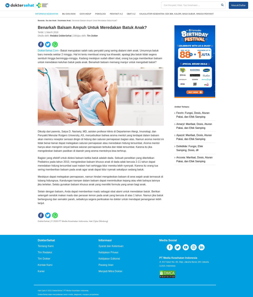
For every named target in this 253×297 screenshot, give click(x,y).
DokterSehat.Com (48, 50)
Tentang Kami (46, 246)
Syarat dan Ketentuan (111, 246)
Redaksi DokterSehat (60, 35)
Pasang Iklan (106, 265)
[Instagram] (194, 247)
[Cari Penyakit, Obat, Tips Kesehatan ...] (191, 5)
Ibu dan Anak (51, 20)
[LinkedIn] (201, 247)
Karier (41, 271)
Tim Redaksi (45, 252)
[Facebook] (170, 247)
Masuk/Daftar (238, 5)
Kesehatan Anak (64, 20)
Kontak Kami (45, 265)
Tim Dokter (92, 35)
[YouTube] (186, 247)
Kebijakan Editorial (109, 258)
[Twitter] (178, 247)
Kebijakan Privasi (108, 252)
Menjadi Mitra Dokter (110, 271)
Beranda (41, 20)
